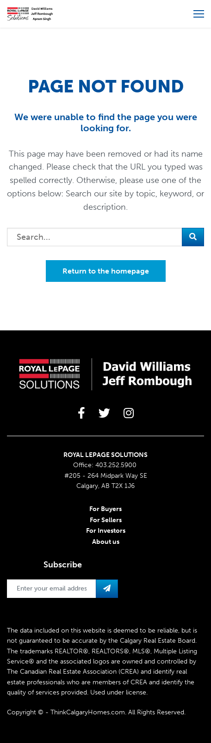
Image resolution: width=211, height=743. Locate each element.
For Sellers (106, 520)
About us (105, 542)
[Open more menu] (198, 13)
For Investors (105, 531)
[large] (81, 413)
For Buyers (105, 509)
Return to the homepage (105, 271)
